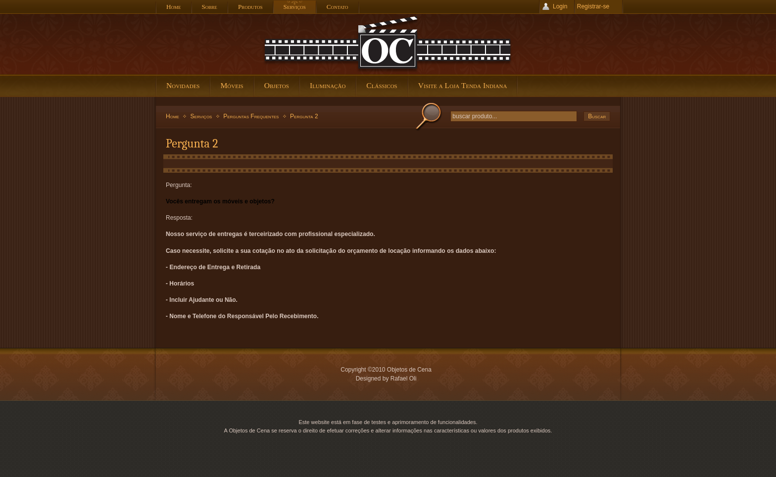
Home (172, 116)
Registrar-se (593, 6)
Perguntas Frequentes (251, 116)
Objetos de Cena (388, 44)
